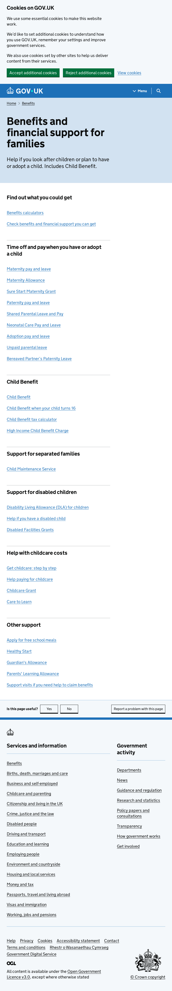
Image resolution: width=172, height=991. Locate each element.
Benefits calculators (25, 212)
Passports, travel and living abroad (38, 894)
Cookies (45, 940)
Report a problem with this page (138, 709)
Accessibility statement (78, 940)
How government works (138, 836)
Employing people (23, 854)
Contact (111, 940)
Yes (52, 709)
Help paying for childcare (30, 579)
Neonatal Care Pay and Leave (34, 325)
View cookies (129, 73)
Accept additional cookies (33, 72)
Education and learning (28, 844)
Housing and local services (31, 874)
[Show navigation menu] (140, 91)
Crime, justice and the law (30, 813)
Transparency (129, 826)
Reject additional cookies (89, 72)
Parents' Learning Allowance (33, 673)
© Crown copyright (147, 977)
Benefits (28, 103)
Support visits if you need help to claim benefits (50, 684)
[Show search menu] (158, 91)
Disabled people (22, 823)
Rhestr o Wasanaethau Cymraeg (79, 947)
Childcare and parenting (29, 793)
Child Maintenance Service (31, 469)
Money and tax (20, 884)
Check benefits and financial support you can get (51, 223)
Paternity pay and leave (28, 302)
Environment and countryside (33, 864)
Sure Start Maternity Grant (31, 291)
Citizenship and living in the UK (35, 803)
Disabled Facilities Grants (30, 529)
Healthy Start (19, 651)
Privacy (26, 940)
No (72, 709)
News (122, 780)
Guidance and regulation (139, 790)
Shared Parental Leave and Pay (35, 313)
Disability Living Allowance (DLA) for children (48, 507)
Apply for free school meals (31, 640)
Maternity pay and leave (29, 269)
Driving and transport (26, 834)
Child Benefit (18, 397)
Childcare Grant (21, 590)
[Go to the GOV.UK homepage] (25, 91)
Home (11, 103)
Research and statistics (138, 800)
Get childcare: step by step (31, 568)
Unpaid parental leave (27, 347)
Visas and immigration (27, 904)
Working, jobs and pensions (31, 914)
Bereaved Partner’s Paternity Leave (39, 358)
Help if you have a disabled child (36, 518)
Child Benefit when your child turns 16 (41, 408)
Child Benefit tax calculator (32, 419)
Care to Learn (19, 601)
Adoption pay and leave (28, 336)
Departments (129, 770)
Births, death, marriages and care (37, 773)
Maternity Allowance (26, 280)
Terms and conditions (26, 947)
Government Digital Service (31, 954)
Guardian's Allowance (27, 662)
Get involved (128, 846)
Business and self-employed (32, 783)
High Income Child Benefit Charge (38, 430)
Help (11, 940)
